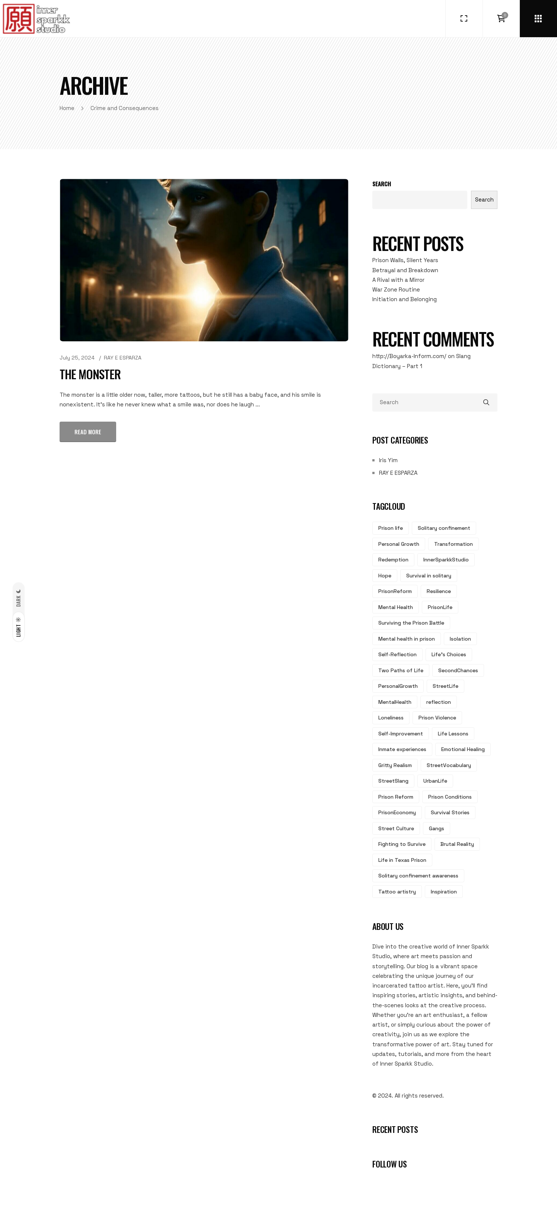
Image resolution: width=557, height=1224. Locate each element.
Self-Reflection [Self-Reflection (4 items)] (397, 654)
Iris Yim (388, 460)
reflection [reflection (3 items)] (438, 702)
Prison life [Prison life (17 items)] (390, 528)
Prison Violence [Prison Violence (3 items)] (437, 717)
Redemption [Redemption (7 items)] (393, 559)
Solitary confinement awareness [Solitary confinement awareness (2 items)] (418, 875)
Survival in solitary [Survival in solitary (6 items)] (428, 575)
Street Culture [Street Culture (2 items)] (396, 828)
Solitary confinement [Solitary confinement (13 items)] (444, 528)
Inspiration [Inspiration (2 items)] (444, 891)
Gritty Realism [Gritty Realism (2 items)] (395, 765)
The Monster (90, 374)
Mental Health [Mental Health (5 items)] (395, 607)
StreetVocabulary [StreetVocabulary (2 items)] (449, 765)
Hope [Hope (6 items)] (384, 575)
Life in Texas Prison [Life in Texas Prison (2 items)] (402, 860)
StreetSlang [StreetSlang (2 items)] (393, 780)
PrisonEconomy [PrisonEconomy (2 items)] (397, 812)
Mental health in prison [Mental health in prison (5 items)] (406, 638)
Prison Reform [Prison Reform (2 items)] (395, 796)
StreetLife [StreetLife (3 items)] (445, 686)
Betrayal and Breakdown (405, 270)
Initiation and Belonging (404, 299)
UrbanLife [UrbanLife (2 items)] (435, 780)
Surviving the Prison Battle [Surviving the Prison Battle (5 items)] (411, 622)
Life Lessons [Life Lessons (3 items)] (453, 733)
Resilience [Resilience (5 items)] (439, 591)
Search (381, 184)
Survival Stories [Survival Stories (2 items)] (450, 812)
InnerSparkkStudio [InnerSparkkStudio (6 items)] (446, 559)
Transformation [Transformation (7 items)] (453, 544)
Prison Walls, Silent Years (405, 260)
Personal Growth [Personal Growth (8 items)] (398, 544)
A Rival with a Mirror (398, 279)
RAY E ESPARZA (122, 357)
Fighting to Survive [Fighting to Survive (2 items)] (402, 844)
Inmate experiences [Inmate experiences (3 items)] (402, 749)
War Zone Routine (396, 289)
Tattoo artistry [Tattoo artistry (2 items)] (397, 891)
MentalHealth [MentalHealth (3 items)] (394, 702)
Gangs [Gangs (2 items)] (436, 828)
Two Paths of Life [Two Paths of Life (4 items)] (400, 670)
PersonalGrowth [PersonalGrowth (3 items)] (398, 686)
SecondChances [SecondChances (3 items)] (458, 670)
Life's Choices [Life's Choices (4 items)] (449, 654)
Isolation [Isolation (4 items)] (460, 638)
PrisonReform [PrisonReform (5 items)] (395, 591)
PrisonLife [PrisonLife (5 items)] (440, 607)
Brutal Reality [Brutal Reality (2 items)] (457, 844)
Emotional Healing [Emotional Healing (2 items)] (463, 749)
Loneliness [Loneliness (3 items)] (391, 717)
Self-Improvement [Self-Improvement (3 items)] (400, 733)
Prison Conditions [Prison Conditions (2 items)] (450, 796)
